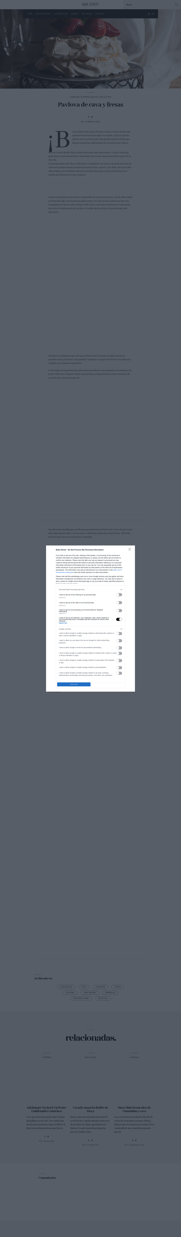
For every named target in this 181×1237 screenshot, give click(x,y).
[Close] (130, 550)
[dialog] (90, 618)
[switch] (119, 594)
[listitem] (90, 589)
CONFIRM (73, 684)
